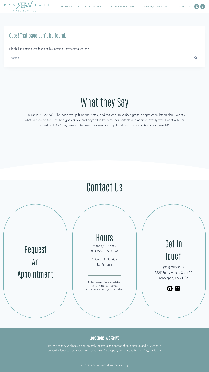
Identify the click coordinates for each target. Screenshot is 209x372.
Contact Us (182, 6)
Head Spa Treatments (124, 6)
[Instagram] (196, 6)
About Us (66, 6)
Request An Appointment (35, 261)
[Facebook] (202, 6)
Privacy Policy (121, 365)
